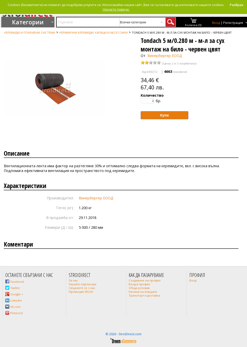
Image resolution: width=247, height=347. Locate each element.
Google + (16, 294)
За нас (73, 280)
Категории (28, 22)
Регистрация (233, 23)
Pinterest (16, 313)
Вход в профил (139, 284)
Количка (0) (193, 25)
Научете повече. (116, 9)
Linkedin (16, 300)
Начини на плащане (143, 292)
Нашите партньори (82, 284)
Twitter (15, 288)
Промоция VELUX (81, 292)
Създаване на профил (144, 280)
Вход (216, 23)
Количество (152, 95)
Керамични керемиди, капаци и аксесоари (93, 32)
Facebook (17, 281)
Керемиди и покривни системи (29, 32)
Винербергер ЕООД (164, 55)
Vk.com (15, 307)
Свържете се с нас (82, 288)
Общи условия (139, 288)
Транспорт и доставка (144, 295)
